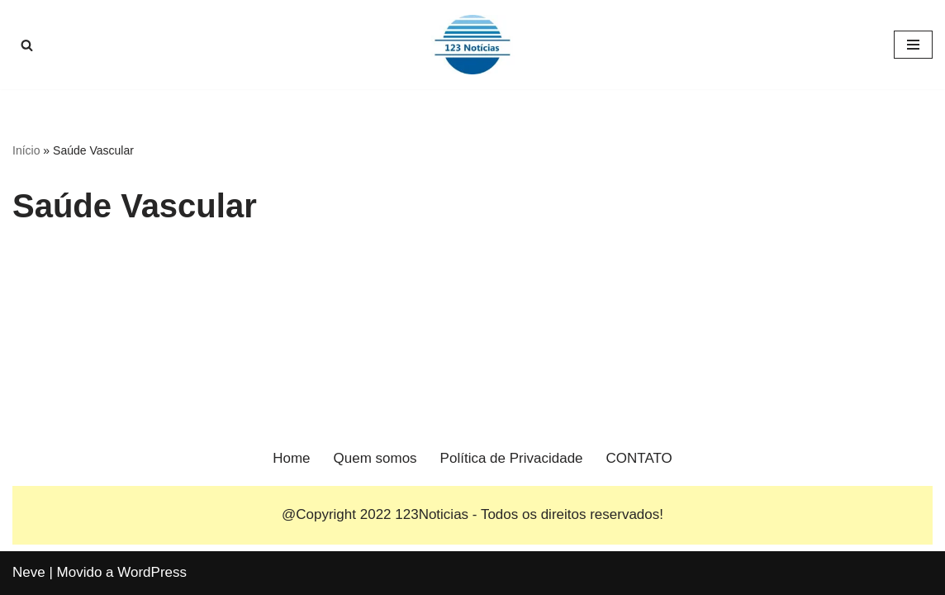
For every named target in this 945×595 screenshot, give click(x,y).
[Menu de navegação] (913, 45)
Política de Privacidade (511, 458)
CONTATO (639, 458)
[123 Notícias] (472, 44)
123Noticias (431, 514)
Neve (28, 572)
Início (26, 150)
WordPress (152, 572)
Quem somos (375, 458)
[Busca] (27, 45)
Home (291, 458)
